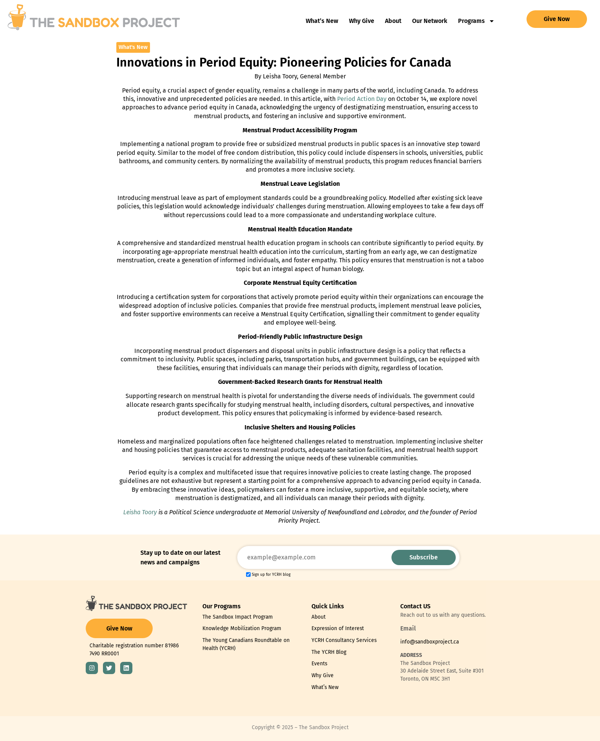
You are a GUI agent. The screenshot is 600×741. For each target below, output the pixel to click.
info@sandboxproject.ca (429, 642)
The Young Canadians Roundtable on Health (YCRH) (246, 644)
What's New (133, 47)
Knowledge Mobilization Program (241, 628)
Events (319, 663)
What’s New (322, 20)
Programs (476, 21)
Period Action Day (361, 98)
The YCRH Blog (328, 652)
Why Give (361, 20)
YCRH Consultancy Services (344, 640)
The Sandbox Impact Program (237, 617)
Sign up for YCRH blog (271, 574)
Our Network (429, 20)
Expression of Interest (337, 628)
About (393, 20)
